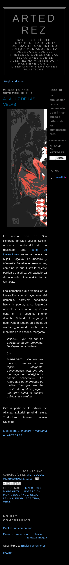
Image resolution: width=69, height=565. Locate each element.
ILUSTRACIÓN (31, 491)
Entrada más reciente (16, 534)
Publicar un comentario (17, 528)
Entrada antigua (37, 537)
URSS (7, 501)
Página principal (14, 81)
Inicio (38, 534)
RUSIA (19, 498)
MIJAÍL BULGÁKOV (15, 494)
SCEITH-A (32, 498)
